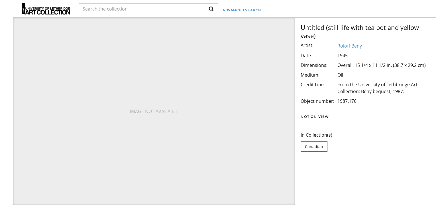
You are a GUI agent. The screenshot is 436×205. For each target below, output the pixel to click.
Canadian (314, 146)
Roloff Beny (349, 46)
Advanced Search (242, 10)
